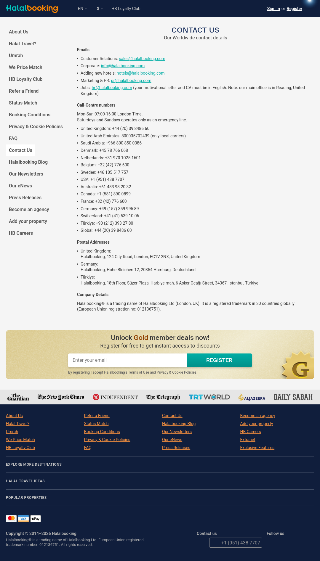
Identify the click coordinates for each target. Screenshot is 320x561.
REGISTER (219, 360)
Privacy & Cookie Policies (36, 126)
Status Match (23, 103)
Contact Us (22, 150)
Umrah (16, 55)
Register (295, 8)
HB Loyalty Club (125, 8)
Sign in (273, 8)
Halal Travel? (22, 43)
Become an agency (29, 209)
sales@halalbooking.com (142, 58)
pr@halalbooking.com (131, 80)
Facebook (284, 543)
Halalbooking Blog (28, 162)
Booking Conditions (29, 115)
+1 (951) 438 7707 (234, 543)
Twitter (272, 543)
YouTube (297, 543)
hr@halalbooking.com (112, 87)
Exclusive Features (257, 447)
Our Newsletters (26, 174)
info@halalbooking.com (123, 65)
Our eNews (20, 186)
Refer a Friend (24, 91)
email (202, 543)
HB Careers (21, 233)
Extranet (247, 439)
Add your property (28, 221)
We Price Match (25, 67)
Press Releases (25, 197)
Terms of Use (138, 372)
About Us (18, 32)
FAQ (13, 138)
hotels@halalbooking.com (141, 73)
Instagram (309, 543)
